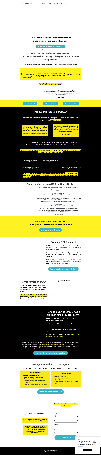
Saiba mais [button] (80, 446)
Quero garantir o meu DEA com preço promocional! (50, 353)
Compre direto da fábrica (71, 103)
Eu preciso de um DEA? (30, 103)
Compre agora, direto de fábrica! (50, 230)
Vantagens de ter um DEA (50, 103)
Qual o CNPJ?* (57, 424)
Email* (55, 418)
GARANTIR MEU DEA (66, 437)
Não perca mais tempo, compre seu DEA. (50, 391)
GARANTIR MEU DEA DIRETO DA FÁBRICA (50, 46)
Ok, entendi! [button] (87, 450)
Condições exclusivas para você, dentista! (63, 269)
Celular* (56, 413)
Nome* (55, 408)
